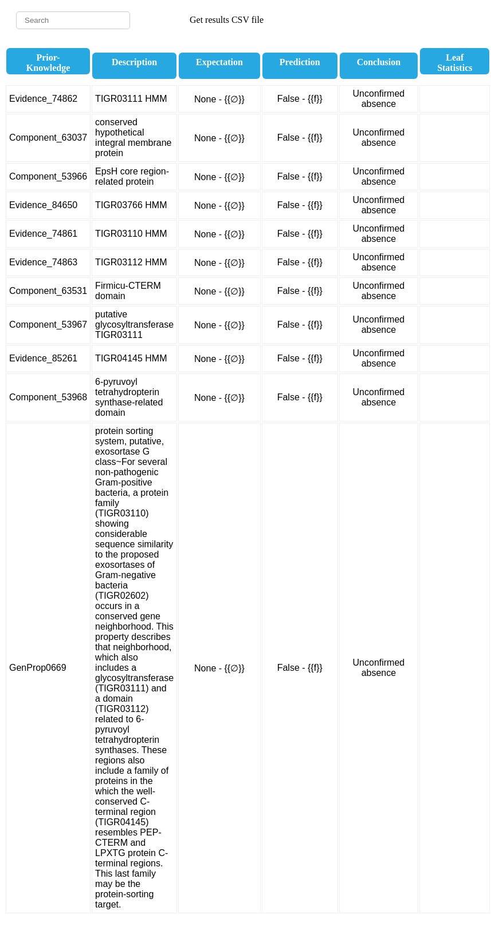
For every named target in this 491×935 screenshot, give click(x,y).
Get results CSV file (227, 20)
